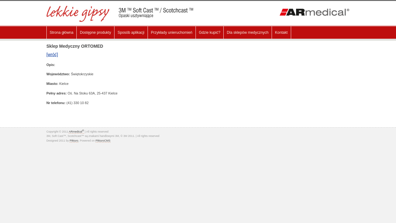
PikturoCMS (103, 140)
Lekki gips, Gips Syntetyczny (124, 14)
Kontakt (281, 32)
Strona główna (62, 32)
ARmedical (76, 131)
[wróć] (52, 54)
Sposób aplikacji (131, 32)
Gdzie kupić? (209, 32)
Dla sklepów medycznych (248, 32)
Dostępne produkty (95, 32)
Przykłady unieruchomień (171, 32)
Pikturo (74, 140)
